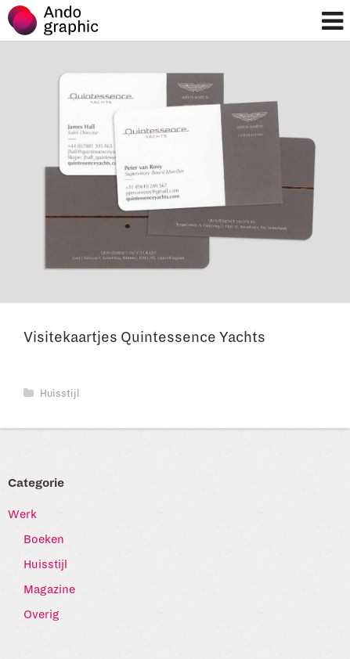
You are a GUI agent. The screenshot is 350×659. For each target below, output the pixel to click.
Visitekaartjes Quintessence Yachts (144, 337)
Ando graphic (61, 24)
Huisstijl (51, 393)
